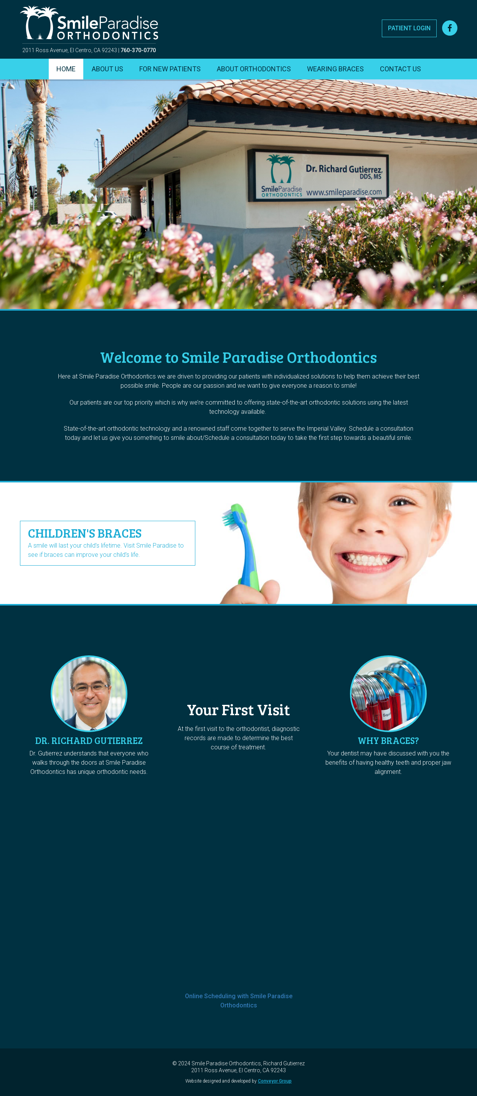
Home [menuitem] (66, 69)
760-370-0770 (138, 50)
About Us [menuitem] (107, 69)
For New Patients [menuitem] (170, 69)
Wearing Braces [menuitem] (335, 69)
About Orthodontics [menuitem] (254, 69)
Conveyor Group (275, 1081)
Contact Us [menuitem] (400, 69)
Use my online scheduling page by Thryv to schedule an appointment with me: (238, 857)
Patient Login (409, 28)
